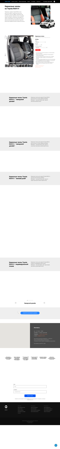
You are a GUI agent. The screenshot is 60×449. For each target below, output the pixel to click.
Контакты (38, 1)
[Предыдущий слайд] (6, 50)
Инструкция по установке (21, 435)
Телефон (15, 415)
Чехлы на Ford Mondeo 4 (34, 431)
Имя (14, 410)
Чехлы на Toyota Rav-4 (47, 435)
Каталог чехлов (14, 1)
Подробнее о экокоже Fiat (39, 66)
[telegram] (6, 433)
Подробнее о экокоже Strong (39, 65)
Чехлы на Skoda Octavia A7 (34, 435)
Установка (33, 1)
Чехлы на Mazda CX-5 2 (47, 431)
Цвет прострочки (37, 67)
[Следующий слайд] (32, 50)
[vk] (54, 1)
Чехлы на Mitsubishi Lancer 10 (48, 432)
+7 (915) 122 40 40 (47, 1)
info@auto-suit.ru (41, 359)
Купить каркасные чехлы (21, 431)
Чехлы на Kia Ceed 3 (33, 432)
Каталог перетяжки (22, 1)
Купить (28, 1)
